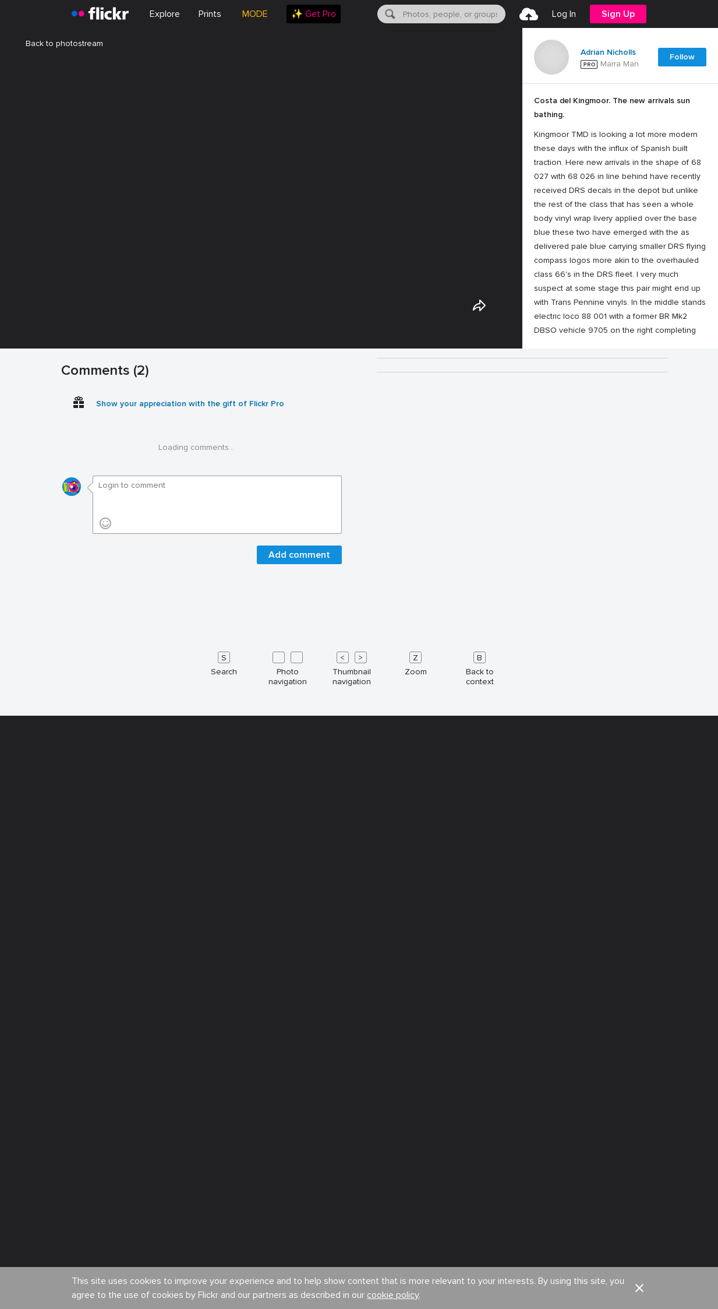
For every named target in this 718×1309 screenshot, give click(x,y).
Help (504, 1248)
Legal (61, 1286)
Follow (682, 57)
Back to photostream (57, 43)
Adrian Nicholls (608, 52)
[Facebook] (604, 1286)
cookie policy (393, 1220)
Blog (167, 1248)
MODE (255, 14)
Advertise (227, 1248)
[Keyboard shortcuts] (359, 1064)
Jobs (116, 1248)
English (645, 1248)
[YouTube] (632, 1286)
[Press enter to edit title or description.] (620, 222)
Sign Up (618, 14)
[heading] (100, 14)
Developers (301, 1248)
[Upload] (528, 14)
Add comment (299, 953)
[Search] (389, 14)
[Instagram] (660, 1286)
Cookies (372, 1248)
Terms (143, 1286)
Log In (564, 14)
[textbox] (453, 14)
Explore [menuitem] (165, 14)
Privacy (101, 1286)
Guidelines (442, 1248)
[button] (639, 1213)
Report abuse (572, 1248)
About (62, 1248)
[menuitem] (210, 14)
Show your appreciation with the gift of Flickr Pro (190, 802)
